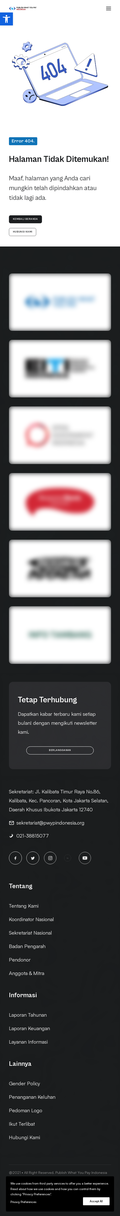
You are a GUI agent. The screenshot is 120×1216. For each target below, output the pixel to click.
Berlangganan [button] (60, 750)
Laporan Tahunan (28, 1015)
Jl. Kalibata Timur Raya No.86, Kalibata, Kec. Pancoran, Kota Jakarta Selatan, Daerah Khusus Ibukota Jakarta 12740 (58, 800)
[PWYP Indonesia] (23, 8)
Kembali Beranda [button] (25, 219)
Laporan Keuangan (29, 1028)
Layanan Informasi (28, 1042)
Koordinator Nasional (31, 919)
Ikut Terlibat (22, 1124)
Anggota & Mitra (26, 973)
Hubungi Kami (24, 1137)
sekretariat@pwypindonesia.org (50, 823)
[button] (6, 18)
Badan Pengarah (27, 946)
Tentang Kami (24, 906)
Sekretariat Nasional (30, 933)
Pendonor (20, 960)
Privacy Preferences (23, 1202)
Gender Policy (24, 1083)
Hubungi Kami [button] (22, 232)
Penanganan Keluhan (32, 1097)
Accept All (96, 1201)
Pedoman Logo (25, 1110)
